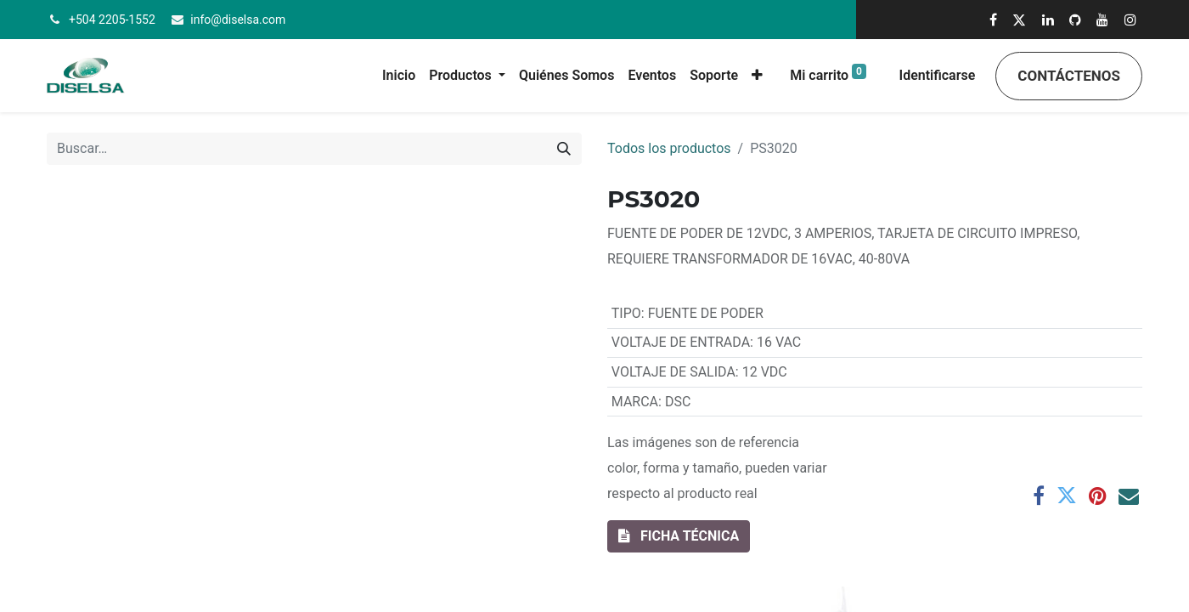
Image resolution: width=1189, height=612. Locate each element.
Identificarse (937, 75)
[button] (757, 76)
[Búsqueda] (564, 149)
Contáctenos (1068, 75)
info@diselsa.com (237, 19)
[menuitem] (398, 76)
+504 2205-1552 (112, 19)
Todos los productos (669, 148)
